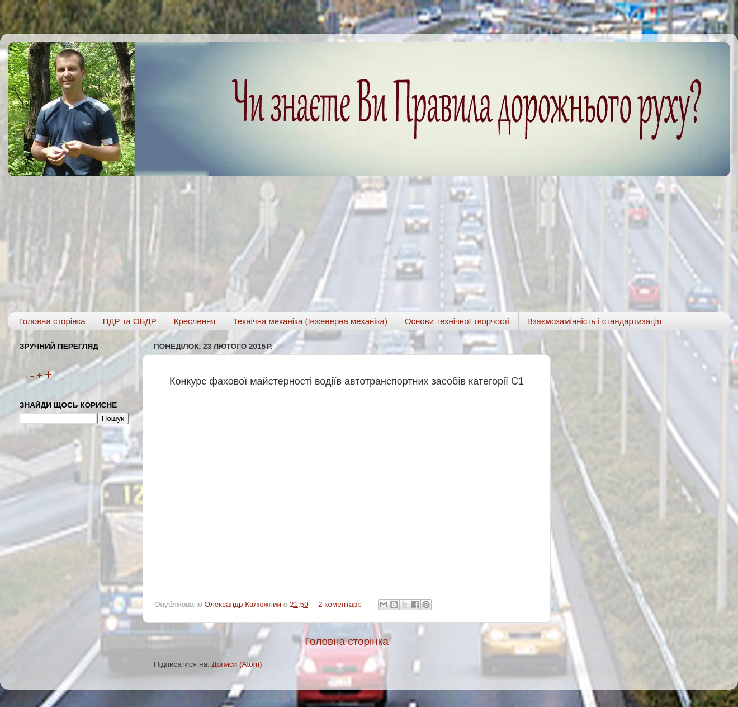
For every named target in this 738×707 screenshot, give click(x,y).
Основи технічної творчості (457, 321)
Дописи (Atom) (236, 664)
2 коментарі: (340, 604)
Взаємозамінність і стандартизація (594, 321)
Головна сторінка (52, 321)
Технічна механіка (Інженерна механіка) (310, 321)
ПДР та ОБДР (130, 321)
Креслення (195, 321)
